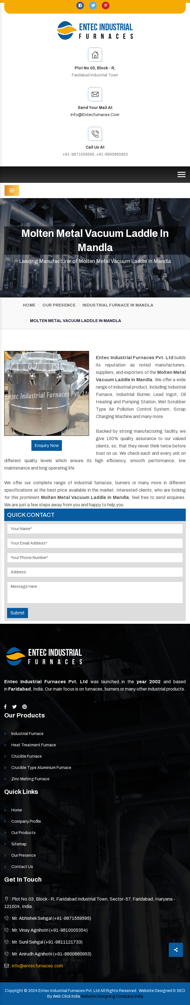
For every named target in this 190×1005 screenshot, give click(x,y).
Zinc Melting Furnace (30, 779)
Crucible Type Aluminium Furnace (41, 768)
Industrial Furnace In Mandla (118, 305)
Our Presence (58, 305)
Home (29, 305)
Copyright (14, 991)
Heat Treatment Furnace (33, 745)
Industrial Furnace (27, 734)
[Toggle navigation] (181, 175)
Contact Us (22, 867)
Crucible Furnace (26, 756)
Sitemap (19, 844)
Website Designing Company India (112, 996)
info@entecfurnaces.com (95, 115)
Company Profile (26, 821)
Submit (17, 612)
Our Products (23, 833)
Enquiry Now (46, 445)
